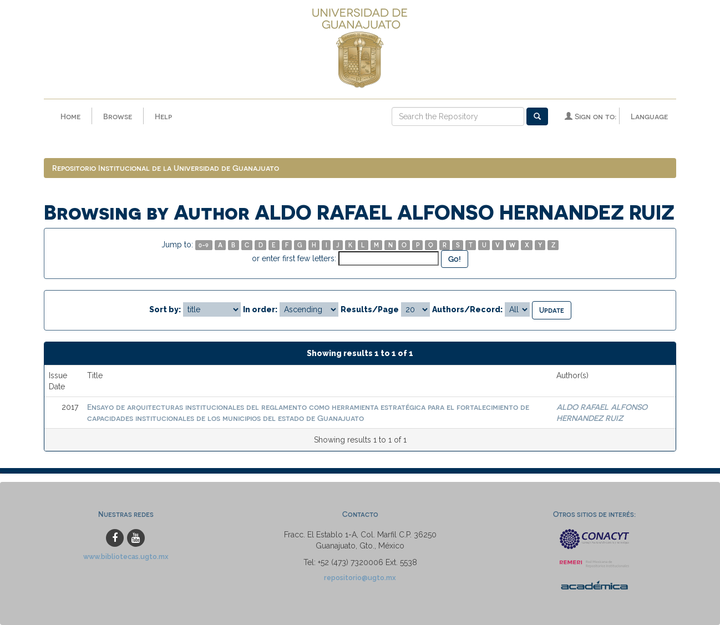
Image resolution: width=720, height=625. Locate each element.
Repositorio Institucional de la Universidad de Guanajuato (165, 167)
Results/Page (370, 309)
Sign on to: (590, 116)
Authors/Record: (467, 309)
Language (649, 116)
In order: (260, 309)
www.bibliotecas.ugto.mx (126, 556)
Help (163, 116)
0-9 (204, 244)
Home (70, 116)
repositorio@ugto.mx (360, 577)
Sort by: (165, 309)
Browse (117, 116)
